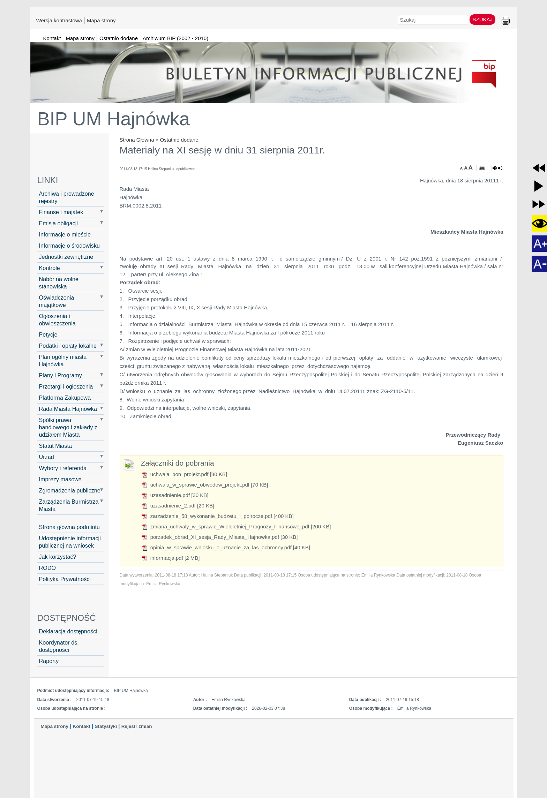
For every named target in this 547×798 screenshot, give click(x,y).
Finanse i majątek (61, 212)
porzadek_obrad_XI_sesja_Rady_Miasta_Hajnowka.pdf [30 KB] (219, 537)
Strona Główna (137, 140)
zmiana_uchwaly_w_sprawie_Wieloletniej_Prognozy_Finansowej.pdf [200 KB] (236, 526)
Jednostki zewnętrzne (66, 257)
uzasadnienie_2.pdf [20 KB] (178, 506)
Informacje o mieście (65, 234)
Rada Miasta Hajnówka (68, 409)
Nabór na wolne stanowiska (58, 282)
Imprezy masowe (60, 479)
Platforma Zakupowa (65, 397)
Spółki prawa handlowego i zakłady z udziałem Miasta (68, 427)
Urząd (46, 457)
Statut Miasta (55, 446)
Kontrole (49, 268)
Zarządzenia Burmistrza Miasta (69, 505)
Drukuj (505, 21)
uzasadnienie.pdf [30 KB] (175, 495)
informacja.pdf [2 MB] (170, 558)
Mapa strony (101, 20)
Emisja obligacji (58, 223)
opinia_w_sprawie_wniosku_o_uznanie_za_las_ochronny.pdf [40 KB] (225, 547)
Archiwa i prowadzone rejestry (66, 197)
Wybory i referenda (63, 468)
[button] (539, 168)
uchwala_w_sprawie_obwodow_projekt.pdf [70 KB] (204, 485)
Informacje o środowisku (69, 245)
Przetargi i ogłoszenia (66, 386)
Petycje (48, 334)
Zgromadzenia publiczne (69, 490)
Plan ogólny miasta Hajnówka (63, 360)
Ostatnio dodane (179, 140)
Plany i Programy (60, 375)
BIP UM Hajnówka (113, 118)
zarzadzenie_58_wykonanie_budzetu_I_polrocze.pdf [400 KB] (217, 516)
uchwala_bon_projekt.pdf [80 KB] (184, 474)
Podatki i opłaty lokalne (68, 345)
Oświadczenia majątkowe (56, 301)
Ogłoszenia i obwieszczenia (57, 319)
